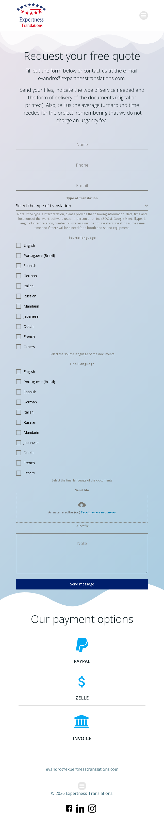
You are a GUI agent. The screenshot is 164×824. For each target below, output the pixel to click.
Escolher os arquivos (98, 512)
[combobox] (82, 206)
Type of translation (82, 198)
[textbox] (80, 205)
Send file (82, 490)
